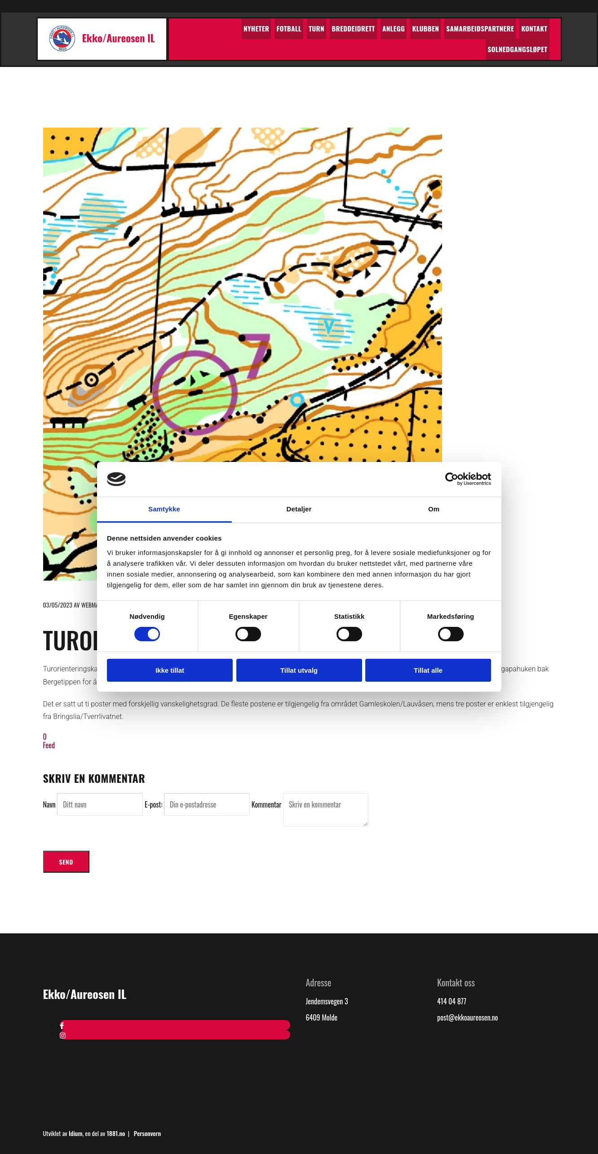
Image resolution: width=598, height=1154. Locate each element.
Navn (50, 803)
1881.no (115, 1131)
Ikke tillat (169, 670)
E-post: (154, 803)
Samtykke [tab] (164, 509)
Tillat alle (428, 670)
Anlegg (341, 26)
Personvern (147, 1131)
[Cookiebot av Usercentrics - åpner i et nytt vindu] (451, 479)
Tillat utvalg (299, 670)
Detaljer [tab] (299, 509)
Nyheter (215, 26)
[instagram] (63, 1033)
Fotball (245, 26)
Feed (49, 743)
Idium (76, 1131)
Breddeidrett (304, 26)
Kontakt (473, 26)
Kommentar (267, 803)
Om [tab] (433, 509)
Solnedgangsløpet (520, 26)
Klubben (370, 26)
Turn (270, 26)
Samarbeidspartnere (422, 26)
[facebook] (62, 1024)
